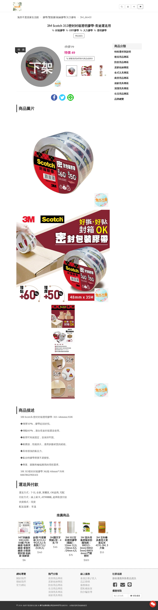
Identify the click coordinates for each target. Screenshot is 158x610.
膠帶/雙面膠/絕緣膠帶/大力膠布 (59, 17)
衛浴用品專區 (121, 56)
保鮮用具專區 (121, 83)
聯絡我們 (21, 581)
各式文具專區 (121, 72)
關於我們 (21, 578)
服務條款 (85, 585)
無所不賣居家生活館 (28, 17)
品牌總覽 (119, 98)
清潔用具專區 (121, 88)
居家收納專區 (121, 67)
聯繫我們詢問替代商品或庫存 (80, 58)
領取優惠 (135, 596)
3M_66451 (85, 17)
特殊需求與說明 (122, 51)
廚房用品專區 (121, 77)
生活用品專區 (121, 93)
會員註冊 (85, 578)
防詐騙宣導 (86, 591)
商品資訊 (79, 36)
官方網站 (21, 585)
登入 (94, 578)
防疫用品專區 (121, 62)
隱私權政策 (86, 588)
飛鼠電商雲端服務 (77, 605)
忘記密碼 (85, 581)
